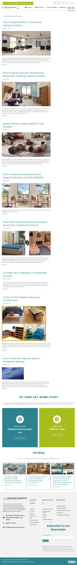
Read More (4, 64)
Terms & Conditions (34, 522)
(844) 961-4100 (8, 3)
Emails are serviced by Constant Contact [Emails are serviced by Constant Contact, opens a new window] (65, 551)
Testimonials (33, 515)
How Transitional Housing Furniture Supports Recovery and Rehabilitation (23, 176)
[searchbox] (61, 2)
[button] (69, 562)
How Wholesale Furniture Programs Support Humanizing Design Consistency (38, 480)
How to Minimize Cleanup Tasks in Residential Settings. (21, 360)
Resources (32, 513)
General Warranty (34, 520)
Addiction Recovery (61, 506)
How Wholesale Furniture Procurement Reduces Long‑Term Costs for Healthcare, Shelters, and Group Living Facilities (62, 481)
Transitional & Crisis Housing (63, 515)
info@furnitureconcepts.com (24, 3)
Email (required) (47, 535)
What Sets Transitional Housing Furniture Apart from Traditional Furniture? (25, 224)
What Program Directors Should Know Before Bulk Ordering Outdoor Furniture (24, 75)
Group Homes (60, 512)
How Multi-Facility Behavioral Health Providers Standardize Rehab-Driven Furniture (13, 480)
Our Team (32, 511)
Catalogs (45, 515)
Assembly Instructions (48, 509)
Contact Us (32, 509)
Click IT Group (18, 562)
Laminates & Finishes (47, 519)
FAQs (31, 518)
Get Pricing (71, 10)
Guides (44, 517)
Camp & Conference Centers (63, 510)
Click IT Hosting (30, 562)
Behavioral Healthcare (62, 508)
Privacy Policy (33, 524)
